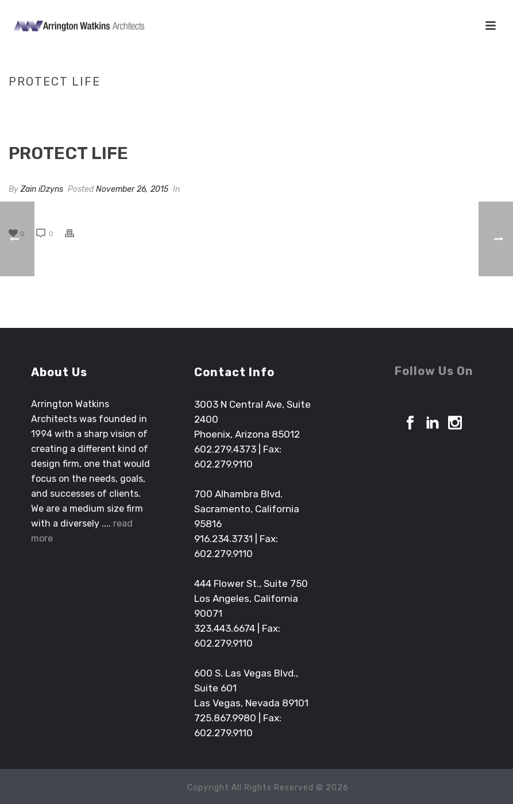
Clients (422, 105)
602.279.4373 (225, 449)
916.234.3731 (223, 538)
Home (389, 105)
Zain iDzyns (42, 189)
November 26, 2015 (132, 189)
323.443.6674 (224, 628)
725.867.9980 (225, 718)
